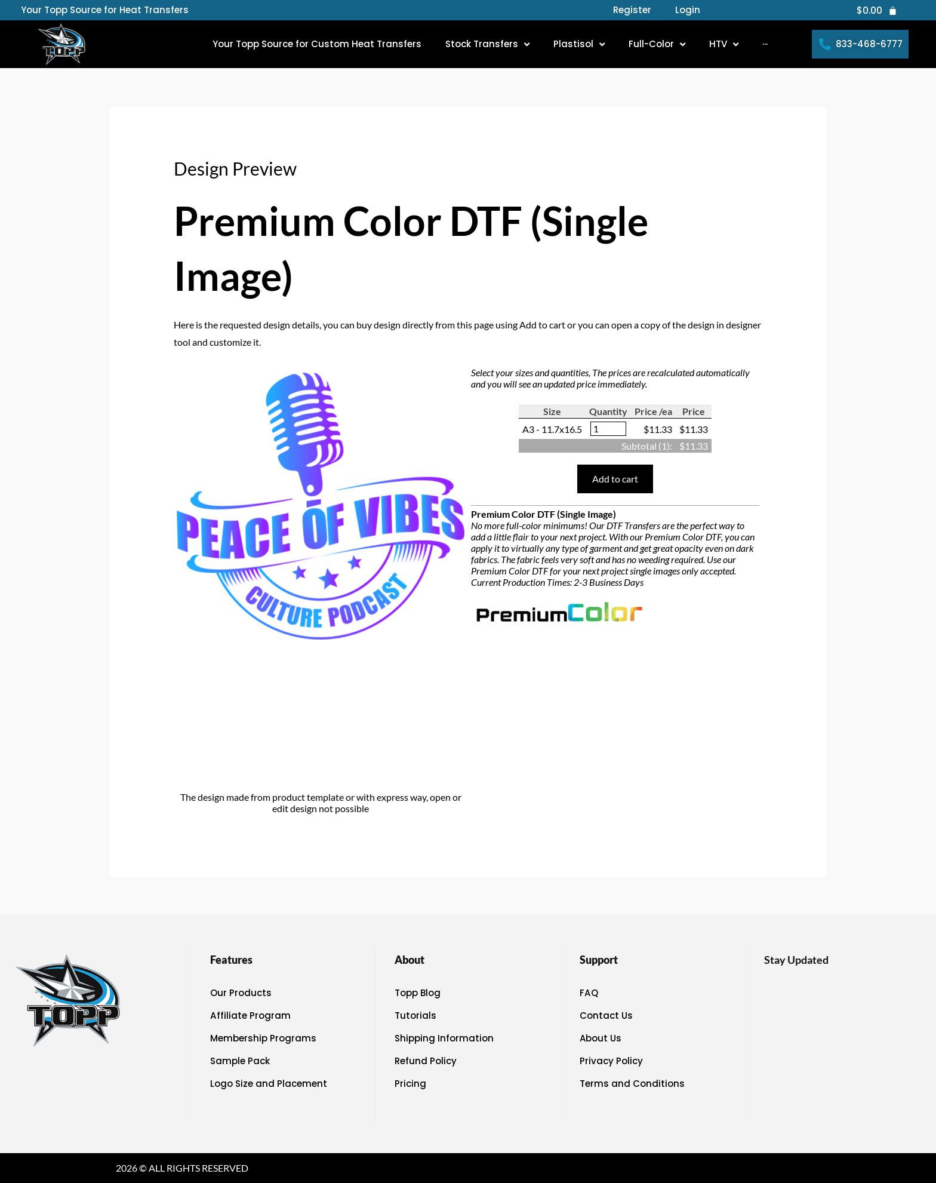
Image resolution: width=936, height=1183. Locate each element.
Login (687, 10)
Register (632, 10)
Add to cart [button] (615, 478)
